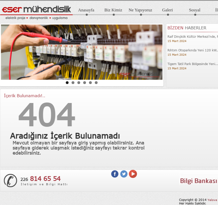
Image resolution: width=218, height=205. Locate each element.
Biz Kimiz (110, 10)
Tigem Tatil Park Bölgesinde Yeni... (190, 64)
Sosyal (192, 10)
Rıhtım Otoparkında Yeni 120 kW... (190, 50)
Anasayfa (83, 10)
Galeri (164, 10)
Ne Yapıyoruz (138, 10)
